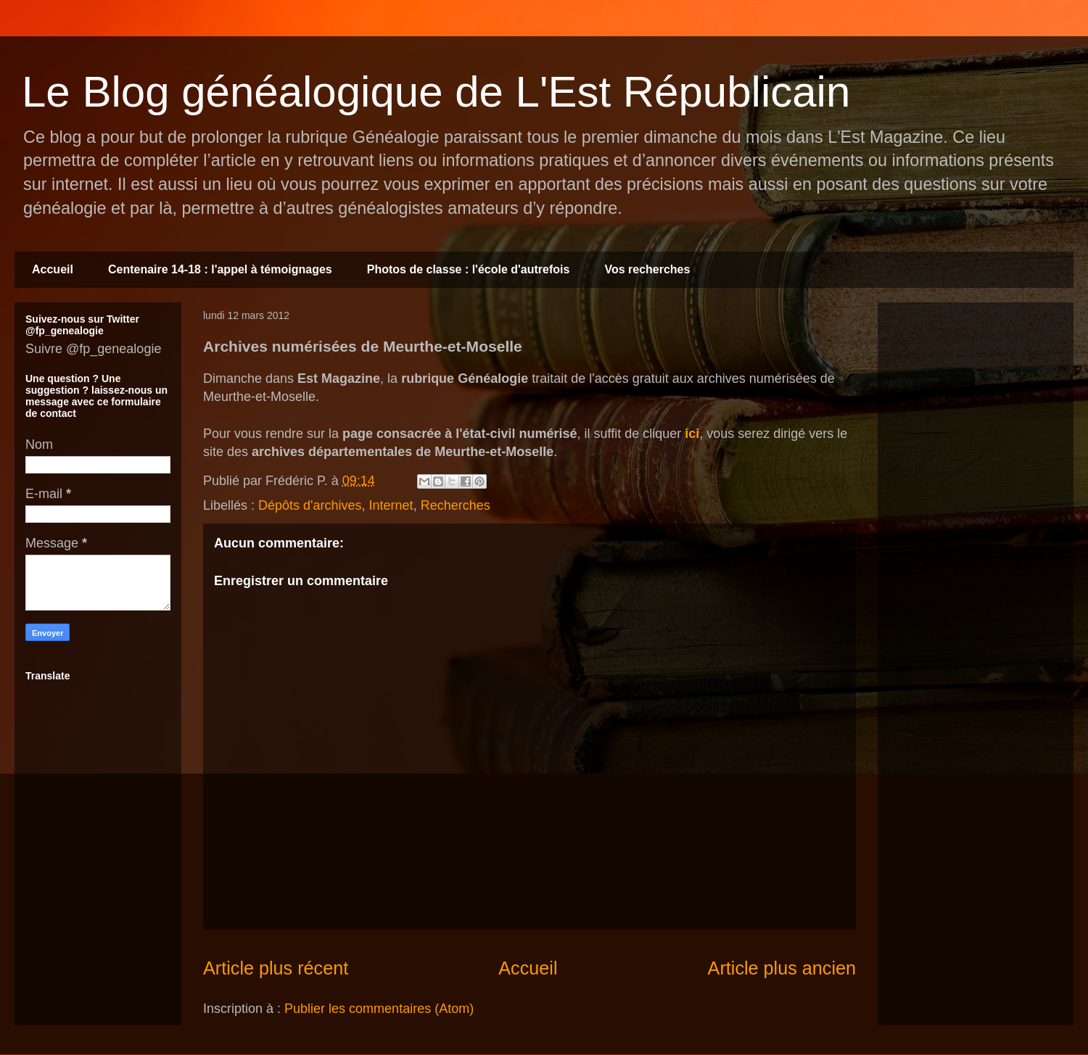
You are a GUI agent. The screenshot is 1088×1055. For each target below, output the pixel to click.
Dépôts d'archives (310, 505)
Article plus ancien (782, 968)
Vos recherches (647, 269)
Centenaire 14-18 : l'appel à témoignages (220, 269)
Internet (391, 505)
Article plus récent (275, 968)
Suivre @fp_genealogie (93, 349)
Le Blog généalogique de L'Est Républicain (436, 91)
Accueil (52, 269)
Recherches (455, 505)
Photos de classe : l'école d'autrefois (468, 269)
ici (692, 433)
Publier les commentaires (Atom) (379, 1008)
